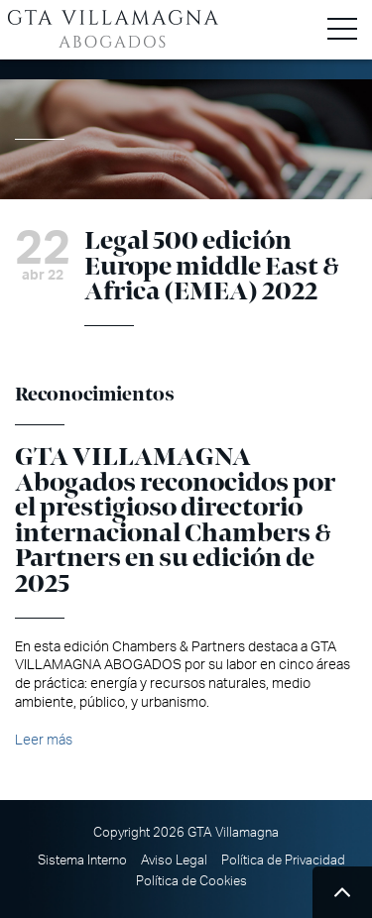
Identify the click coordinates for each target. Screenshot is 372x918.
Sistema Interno (82, 860)
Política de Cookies (191, 881)
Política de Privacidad (283, 860)
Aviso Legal (174, 860)
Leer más (43, 740)
